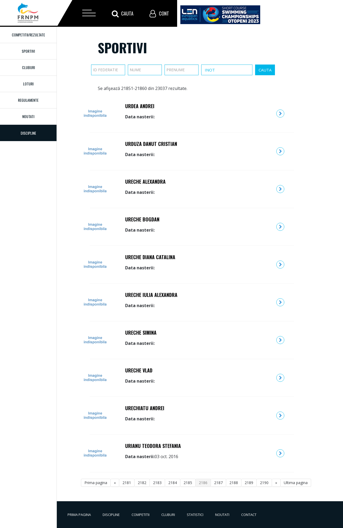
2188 (233, 482)
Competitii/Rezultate (28, 34)
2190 (264, 482)
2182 (142, 482)
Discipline (111, 514)
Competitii (141, 514)
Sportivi (28, 51)
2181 (126, 482)
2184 (172, 482)
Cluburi (28, 67)
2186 (203, 482)
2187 (218, 482)
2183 (157, 482)
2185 (188, 482)
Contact (248, 514)
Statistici (195, 514)
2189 (249, 482)
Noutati (28, 116)
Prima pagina (95, 482)
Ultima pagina (296, 482)
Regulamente (28, 100)
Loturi (28, 83)
